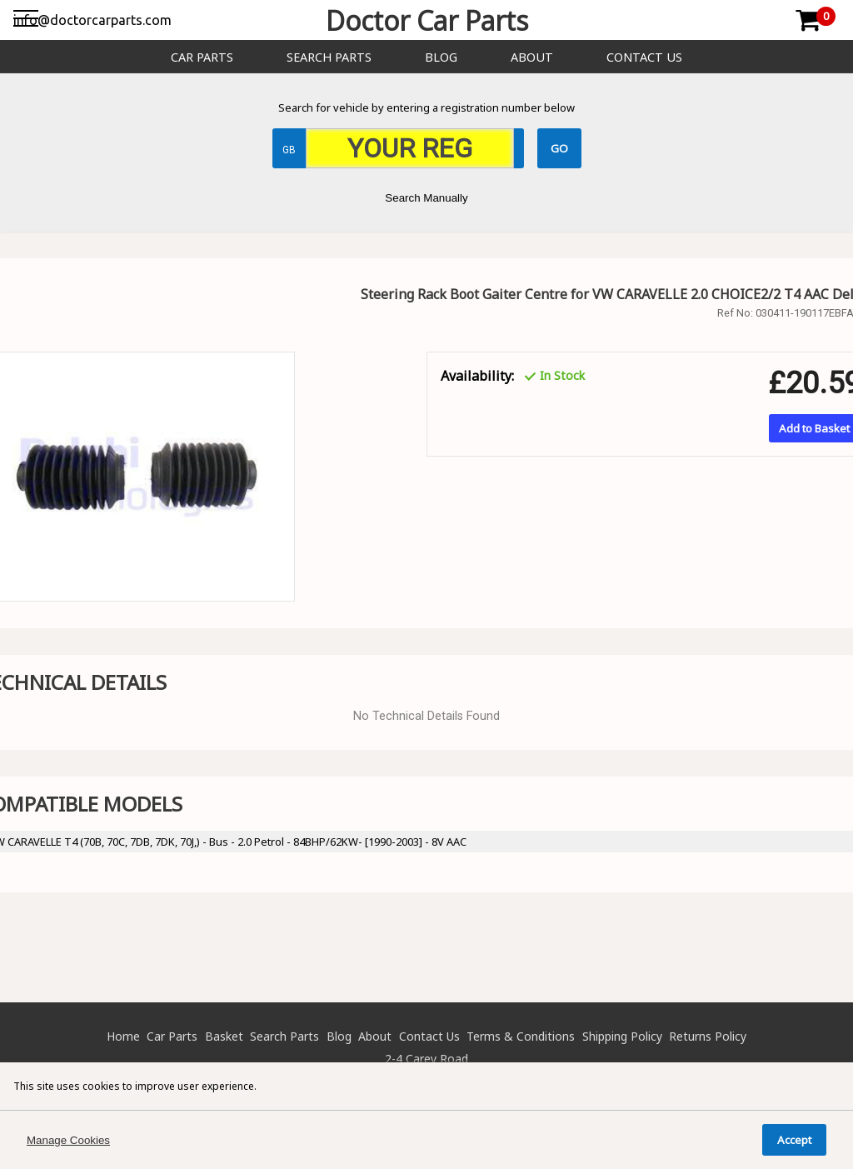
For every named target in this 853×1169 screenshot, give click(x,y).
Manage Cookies (68, 1140)
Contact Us (644, 57)
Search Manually (426, 198)
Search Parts (329, 57)
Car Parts (202, 57)
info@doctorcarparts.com (92, 19)
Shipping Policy (622, 1036)
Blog (441, 57)
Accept (794, 1139)
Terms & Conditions (520, 1036)
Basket (224, 1036)
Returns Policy (707, 1036)
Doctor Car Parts (427, 20)
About (532, 57)
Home (123, 1036)
